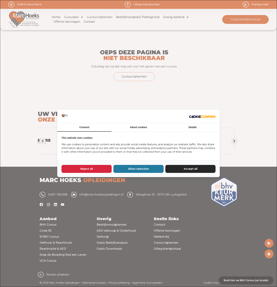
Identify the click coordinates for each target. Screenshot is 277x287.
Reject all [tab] (86, 168)
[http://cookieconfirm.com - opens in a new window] (202, 116)
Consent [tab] (84, 127)
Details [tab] (193, 127)
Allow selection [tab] (138, 168)
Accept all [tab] (190, 168)
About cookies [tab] (138, 127)
